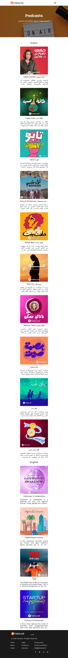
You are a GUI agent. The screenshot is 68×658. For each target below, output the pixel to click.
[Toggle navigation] (55, 3)
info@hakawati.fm (40, 648)
